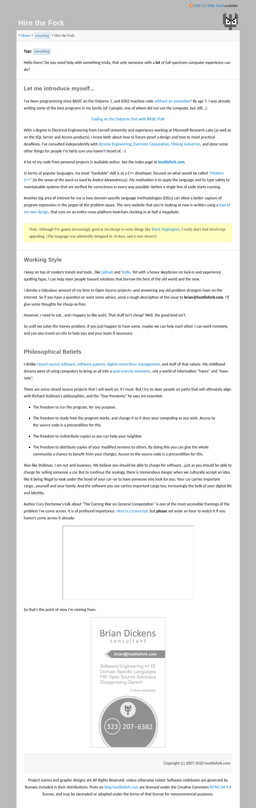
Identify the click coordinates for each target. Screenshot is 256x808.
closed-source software (56, 364)
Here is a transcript (132, 511)
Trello (126, 272)
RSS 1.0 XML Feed (208, 6)
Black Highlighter (166, 229)
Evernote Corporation (151, 144)
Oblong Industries (185, 144)
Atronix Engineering (115, 144)
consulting (42, 35)
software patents (91, 364)
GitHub (107, 272)
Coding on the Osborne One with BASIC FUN (128, 119)
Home (25, 35)
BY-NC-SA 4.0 (220, 787)
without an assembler (172, 101)
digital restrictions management (133, 364)
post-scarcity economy (131, 371)
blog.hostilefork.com (121, 787)
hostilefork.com (171, 162)
